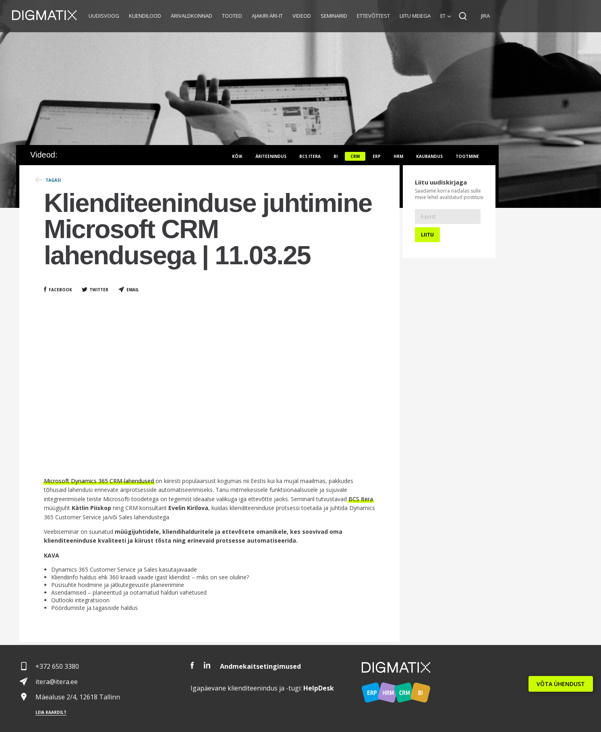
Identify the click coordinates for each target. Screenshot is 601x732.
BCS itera (310, 156)
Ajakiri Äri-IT (267, 15)
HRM (398, 156)
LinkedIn (207, 665)
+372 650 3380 (57, 666)
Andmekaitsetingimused (260, 666)
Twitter (98, 289)
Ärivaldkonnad (191, 15)
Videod (301, 15)
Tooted (232, 15)
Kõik (237, 156)
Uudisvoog (104, 15)
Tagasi (53, 180)
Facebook (60, 289)
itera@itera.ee (56, 681)
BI (336, 156)
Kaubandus (429, 156)
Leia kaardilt (50, 712)
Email (132, 289)
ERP (377, 156)
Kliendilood (145, 15)
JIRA (485, 15)
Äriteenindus (270, 156)
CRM (355, 156)
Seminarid (334, 15)
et (443, 15)
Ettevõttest (373, 15)
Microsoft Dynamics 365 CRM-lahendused (99, 481)
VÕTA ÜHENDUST (561, 684)
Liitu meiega (415, 15)
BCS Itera (360, 499)
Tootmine (467, 156)
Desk (318, 688)
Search (463, 16)
